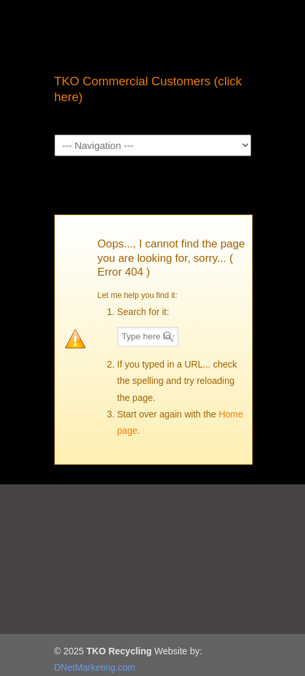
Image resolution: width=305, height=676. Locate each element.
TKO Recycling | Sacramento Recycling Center (152, 33)
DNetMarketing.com (95, 667)
